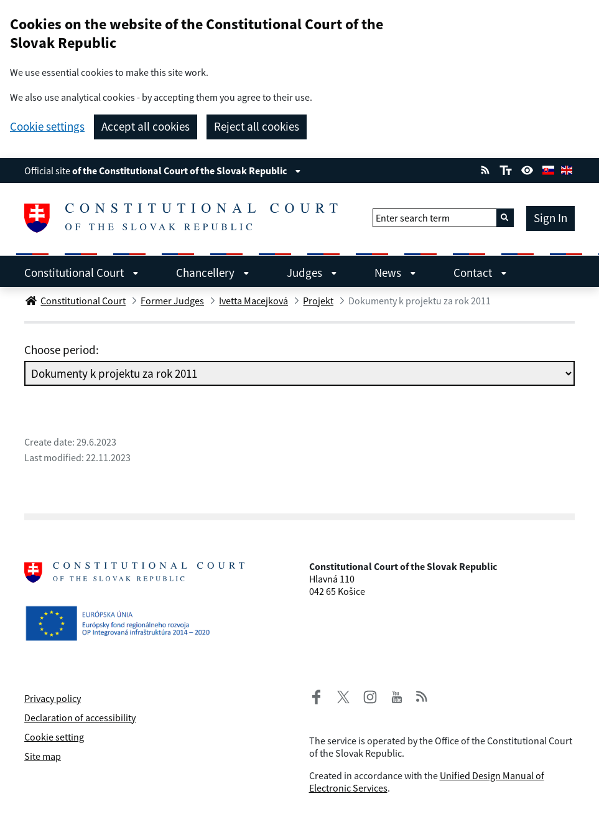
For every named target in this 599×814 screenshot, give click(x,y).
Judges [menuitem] (312, 272)
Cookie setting (54, 737)
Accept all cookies (145, 126)
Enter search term (413, 218)
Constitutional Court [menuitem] (81, 272)
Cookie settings (47, 127)
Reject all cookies (256, 126)
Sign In (550, 217)
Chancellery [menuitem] (212, 272)
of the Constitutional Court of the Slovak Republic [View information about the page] (186, 170)
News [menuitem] (395, 272)
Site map (42, 756)
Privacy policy (52, 698)
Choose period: (61, 349)
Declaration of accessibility (80, 717)
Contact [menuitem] (480, 272)
